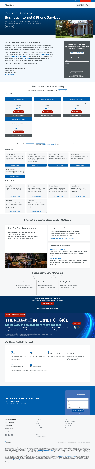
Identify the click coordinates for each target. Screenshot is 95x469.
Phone (23, 5)
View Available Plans (26, 246)
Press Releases (39, 425)
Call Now (77, 52)
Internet (18, 5)
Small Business (8, 1)
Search (77, 1)
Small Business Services (10, 419)
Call (15, 165)
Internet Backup (55, 258)
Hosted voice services (44, 292)
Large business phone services (68, 292)
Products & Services (69, 425)
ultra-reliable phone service (17, 56)
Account (71, 1)
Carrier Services (8, 425)
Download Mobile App (41, 436)
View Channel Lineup (15, 196)
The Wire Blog (41, 5)
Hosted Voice (26, 58)
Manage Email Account (70, 421)
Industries (33, 5)
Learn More (77, 323)
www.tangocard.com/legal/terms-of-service (14, 459)
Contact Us (38, 421)
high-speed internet (43, 54)
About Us (38, 423)
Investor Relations (40, 427)
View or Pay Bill (68, 423)
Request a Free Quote (77, 72)
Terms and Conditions (85, 442)
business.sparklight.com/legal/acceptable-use (45, 450)
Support (65, 1)
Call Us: (47, 303)
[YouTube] (12, 435)
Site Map (67, 427)
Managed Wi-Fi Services (57, 249)
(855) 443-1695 (14, 401)
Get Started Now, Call (26, 250)
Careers (38, 430)
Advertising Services (10, 431)
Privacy (78, 442)
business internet (30, 143)
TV (28, 5)
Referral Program (40, 432)
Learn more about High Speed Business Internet (62, 238)
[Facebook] (9, 435)
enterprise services (40, 143)
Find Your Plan (9, 26)
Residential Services (10, 428)
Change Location (63, 90)
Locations (61, 1)
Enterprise (15, 1)
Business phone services (22, 292)
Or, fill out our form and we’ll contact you (47, 308)
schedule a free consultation (49, 144)
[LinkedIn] (6, 435)
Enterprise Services (9, 422)
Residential (25, 1)
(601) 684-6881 (9, 74)
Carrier (20, 1)
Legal (37, 434)
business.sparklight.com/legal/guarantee (67, 456)
